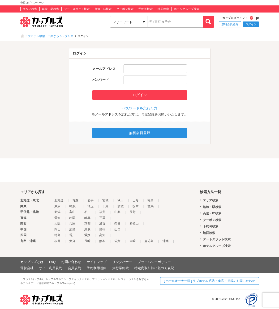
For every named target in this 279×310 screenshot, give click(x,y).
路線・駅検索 (50, 9)
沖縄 (166, 241)
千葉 (105, 206)
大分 (72, 241)
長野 (132, 212)
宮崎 (132, 241)
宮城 (105, 200)
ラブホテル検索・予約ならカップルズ (49, 36)
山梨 (117, 212)
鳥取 (87, 229)
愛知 (57, 218)
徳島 (57, 235)
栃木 (136, 206)
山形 (136, 200)
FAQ (52, 262)
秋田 (120, 200)
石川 (87, 212)
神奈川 (73, 206)
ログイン (251, 24)
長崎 (87, 241)
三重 (102, 218)
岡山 (57, 229)
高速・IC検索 (103, 9)
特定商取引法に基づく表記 (154, 268)
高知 (102, 235)
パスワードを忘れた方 (139, 108)
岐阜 (87, 218)
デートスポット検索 (77, 9)
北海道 (59, 200)
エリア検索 (30, 9)
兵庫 (72, 223)
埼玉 (90, 206)
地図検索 (163, 9)
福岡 (57, 241)
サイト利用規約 (50, 268)
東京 (57, 206)
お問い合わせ (71, 262)
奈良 (117, 223)
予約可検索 (145, 9)
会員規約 (74, 268)
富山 (72, 212)
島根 (102, 229)
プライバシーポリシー (154, 262)
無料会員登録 (229, 24)
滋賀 (102, 223)
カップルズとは (31, 262)
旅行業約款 (120, 268)
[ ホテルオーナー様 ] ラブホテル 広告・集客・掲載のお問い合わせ (209, 281)
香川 (72, 235)
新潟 (57, 212)
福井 (102, 212)
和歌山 (134, 223)
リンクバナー (122, 262)
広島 (72, 229)
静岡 (72, 218)
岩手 (90, 200)
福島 (150, 200)
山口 (117, 229)
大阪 (57, 223)
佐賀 (117, 241)
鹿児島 (149, 241)
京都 (87, 223)
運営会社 (27, 268)
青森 (75, 200)
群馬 (150, 206)
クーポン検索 (124, 9)
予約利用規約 (97, 268)
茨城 (120, 206)
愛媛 (87, 235)
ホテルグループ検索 (186, 9)
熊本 (102, 241)
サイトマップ (97, 262)
